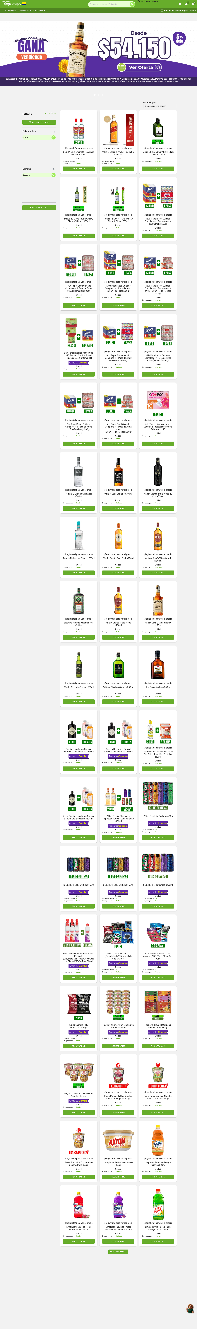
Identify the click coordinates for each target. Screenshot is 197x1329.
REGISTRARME (78, 169)
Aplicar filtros (39, 122)
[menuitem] (10, 10)
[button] (10, 51)
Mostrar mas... (118, 1252)
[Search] (111, 4)
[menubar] (59, 10)
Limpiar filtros (50, 113)
